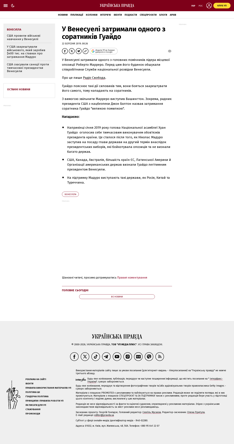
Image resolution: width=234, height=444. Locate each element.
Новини (63, 14)
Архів (173, 14)
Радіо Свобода (94, 78)
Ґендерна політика (37, 396)
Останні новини (18, 89)
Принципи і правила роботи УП (44, 400)
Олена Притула (196, 412)
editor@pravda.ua (104, 415)
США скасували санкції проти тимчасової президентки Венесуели (28, 68)
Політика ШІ (32, 392)
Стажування (32, 409)
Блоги (163, 14)
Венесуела (70, 194)
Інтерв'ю (105, 14)
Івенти (118, 14)
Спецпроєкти (148, 14)
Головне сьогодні (75, 290)
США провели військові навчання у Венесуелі (23, 37)
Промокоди (32, 413)
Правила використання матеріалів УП (48, 388)
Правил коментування (132, 277)
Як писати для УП (35, 405)
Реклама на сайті (35, 379)
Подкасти (131, 14)
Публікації (76, 14)
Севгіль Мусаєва (151, 412)
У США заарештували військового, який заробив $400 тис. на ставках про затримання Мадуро (26, 52)
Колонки (91, 14)
